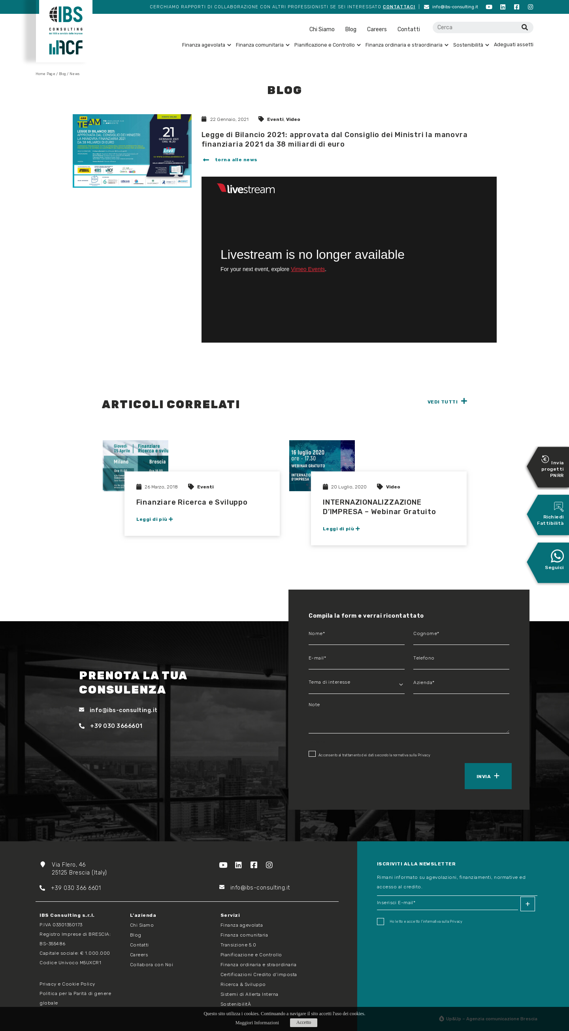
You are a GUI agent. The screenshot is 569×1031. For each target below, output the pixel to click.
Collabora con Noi (151, 964)
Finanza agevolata (206, 45)
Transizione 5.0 (238, 945)
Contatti (409, 29)
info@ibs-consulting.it (451, 6)
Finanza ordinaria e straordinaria (407, 45)
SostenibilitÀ (235, 1004)
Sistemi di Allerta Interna (249, 994)
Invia (484, 776)
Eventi (275, 119)
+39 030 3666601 (111, 726)
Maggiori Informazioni (257, 1022)
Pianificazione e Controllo (327, 45)
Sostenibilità (471, 45)
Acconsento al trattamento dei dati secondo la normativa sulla (369, 754)
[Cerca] (524, 27)
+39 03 (55, 888)
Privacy (424, 755)
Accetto (303, 1022)
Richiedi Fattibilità (550, 513)
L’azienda (143, 915)
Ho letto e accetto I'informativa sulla (420, 921)
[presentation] (345, 775)
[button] (230, 160)
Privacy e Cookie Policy (67, 984)
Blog (350, 29)
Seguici (554, 559)
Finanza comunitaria (263, 45)
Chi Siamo (322, 29)
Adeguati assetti (513, 44)
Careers (377, 29)
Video (293, 119)
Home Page (45, 74)
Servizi (230, 915)
